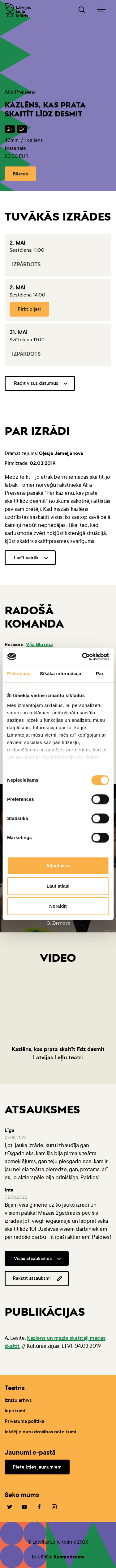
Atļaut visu (58, 865)
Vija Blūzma (39, 644)
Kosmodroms (69, 1557)
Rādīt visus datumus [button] (36, 383)
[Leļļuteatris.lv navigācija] (101, 10)
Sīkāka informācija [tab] (60, 673)
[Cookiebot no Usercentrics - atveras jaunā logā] (82, 657)
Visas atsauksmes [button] (33, 1258)
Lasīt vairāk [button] (26, 558)
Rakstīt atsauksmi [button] (38, 1278)
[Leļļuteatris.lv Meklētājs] (82, 10)
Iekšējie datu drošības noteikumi (40, 1432)
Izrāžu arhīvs (18, 1400)
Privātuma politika (24, 1421)
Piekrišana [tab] (19, 673)
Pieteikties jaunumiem (37, 1467)
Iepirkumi (15, 1411)
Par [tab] (100, 673)
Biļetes (20, 174)
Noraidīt (58, 906)
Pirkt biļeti (29, 309)
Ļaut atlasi (57, 886)
